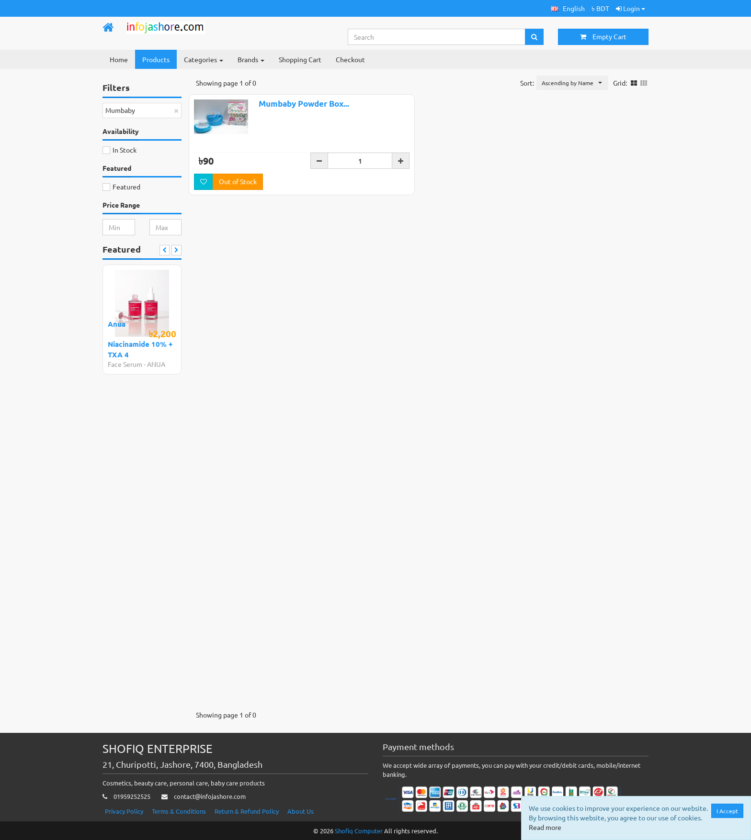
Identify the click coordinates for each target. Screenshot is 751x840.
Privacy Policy (124, 811)
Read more (545, 827)
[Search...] (437, 37)
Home (119, 59)
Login (630, 8)
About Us (300, 811)
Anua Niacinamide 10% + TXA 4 (140, 339)
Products (156, 59)
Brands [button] (251, 59)
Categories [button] (203, 59)
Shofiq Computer (359, 831)
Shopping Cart (300, 59)
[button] (567, 8)
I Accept (728, 811)
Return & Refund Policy (247, 811)
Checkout (350, 59)
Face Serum (125, 364)
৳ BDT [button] (600, 8)
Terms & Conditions (179, 811)
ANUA (156, 364)
